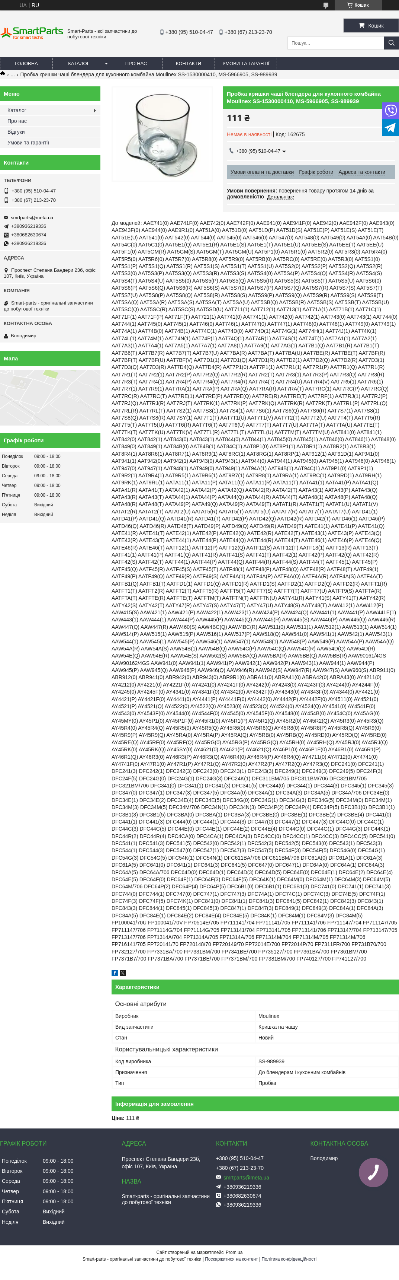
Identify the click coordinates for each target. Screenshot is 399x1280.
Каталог (78, 63)
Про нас (136, 63)
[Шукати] (391, 43)
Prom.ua (234, 1252)
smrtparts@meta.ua (32, 217)
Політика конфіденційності (288, 1259)
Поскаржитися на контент (231, 1259)
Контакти (188, 63)
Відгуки (16, 132)
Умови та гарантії (245, 63)
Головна (26, 63)
